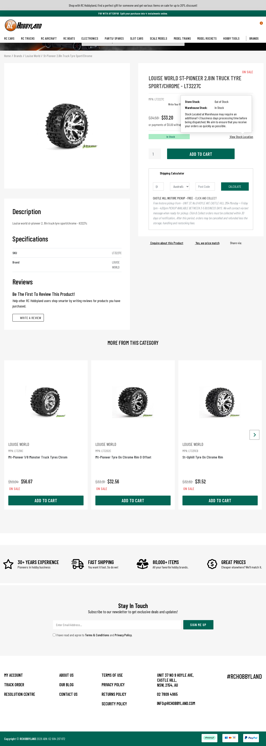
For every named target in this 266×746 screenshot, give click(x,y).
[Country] (179, 186)
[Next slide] (254, 435)
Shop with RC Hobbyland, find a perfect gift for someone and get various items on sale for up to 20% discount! (133, 5)
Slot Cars (138, 38)
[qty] (158, 186)
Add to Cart (201, 154)
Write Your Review (177, 104)
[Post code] (205, 186)
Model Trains (184, 38)
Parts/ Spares (116, 38)
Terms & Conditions (97, 635)
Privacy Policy (123, 635)
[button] (254, 25)
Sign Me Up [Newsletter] (198, 625)
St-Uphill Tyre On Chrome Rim (220, 450)
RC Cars (11, 38)
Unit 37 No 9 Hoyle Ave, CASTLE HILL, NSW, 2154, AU (175, 680)
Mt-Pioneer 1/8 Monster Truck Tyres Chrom (46, 450)
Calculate (235, 186)
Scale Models (160, 38)
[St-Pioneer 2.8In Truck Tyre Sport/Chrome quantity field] (155, 154)
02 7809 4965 (164, 694)
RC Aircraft (50, 38)
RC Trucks (29, 38)
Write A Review (28, 318)
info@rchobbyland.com (173, 703)
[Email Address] (117, 624)
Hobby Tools (233, 38)
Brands (255, 38)
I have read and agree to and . (92, 635)
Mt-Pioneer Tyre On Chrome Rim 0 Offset (133, 450)
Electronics (91, 38)
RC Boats (70, 38)
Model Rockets (208, 38)
